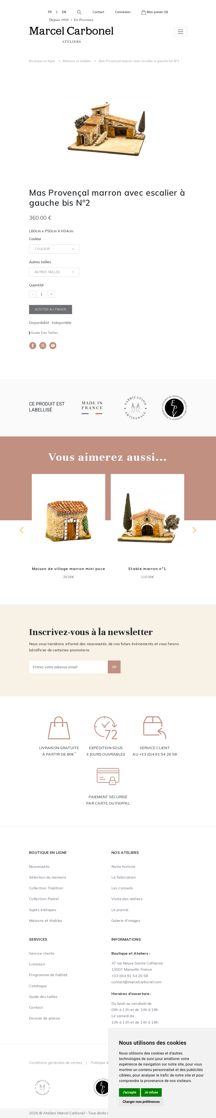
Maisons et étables (77, 61)
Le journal (119, 909)
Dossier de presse (44, 1018)
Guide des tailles (44, 332)
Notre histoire (123, 866)
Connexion (122, 12)
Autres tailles (40, 262)
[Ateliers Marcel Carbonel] (71, 30)
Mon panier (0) (154, 12)
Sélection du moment (47, 877)
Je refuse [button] (151, 1092)
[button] (77, 11)
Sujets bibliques (42, 909)
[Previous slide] (22, 530)
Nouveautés (39, 866)
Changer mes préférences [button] (141, 1102)
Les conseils (122, 888)
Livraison (37, 964)
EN (64, 12)
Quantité (36, 285)
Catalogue (38, 986)
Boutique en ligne (42, 61)
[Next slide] (194, 530)
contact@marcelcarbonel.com (136, 982)
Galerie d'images (125, 920)
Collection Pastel (44, 898)
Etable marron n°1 (147, 568)
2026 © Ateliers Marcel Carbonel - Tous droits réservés (75, 1113)
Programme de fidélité (48, 975)
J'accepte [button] (129, 1092)
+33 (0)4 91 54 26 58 (158, 754)
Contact (98, 12)
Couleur (35, 238)
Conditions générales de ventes (55, 1062)
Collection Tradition (46, 888)
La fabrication (123, 877)
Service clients (42, 953)
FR (50, 12)
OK (114, 667)
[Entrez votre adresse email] (68, 666)
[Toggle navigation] (180, 31)
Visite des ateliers (127, 898)
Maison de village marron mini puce (68, 568)
